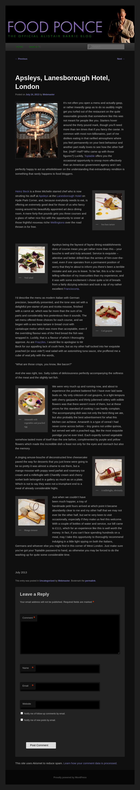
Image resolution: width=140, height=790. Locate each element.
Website (26, 703)
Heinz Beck (22, 191)
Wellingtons (57, 222)
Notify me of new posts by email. (40, 720)
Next (121, 59)
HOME (19, 46)
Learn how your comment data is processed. (90, 763)
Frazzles (40, 342)
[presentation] (47, 731)
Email (27, 686)
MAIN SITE (35, 46)
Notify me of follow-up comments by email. (44, 713)
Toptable (89, 155)
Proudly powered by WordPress (69, 777)
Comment (28, 618)
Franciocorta (71, 288)
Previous (21, 59)
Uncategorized (47, 581)
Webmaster (49, 94)
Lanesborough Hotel (69, 195)
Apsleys (43, 195)
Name (27, 668)
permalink (90, 581)
